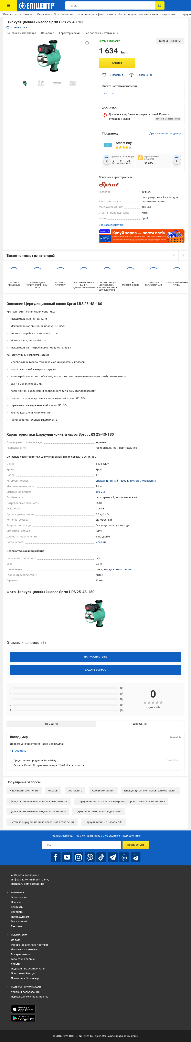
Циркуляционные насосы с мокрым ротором (39, 801)
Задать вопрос (95, 669)
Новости (16, 902)
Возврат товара (21, 954)
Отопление (75, 790)
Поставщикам (20, 916)
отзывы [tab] (49, 723)
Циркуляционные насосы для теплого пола (38, 811)
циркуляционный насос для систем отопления (126, 480)
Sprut (145, 218)
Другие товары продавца (165, 133)
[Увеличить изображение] (87, 43)
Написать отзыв (95, 656)
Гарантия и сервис (23, 959)
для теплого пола (120, 569)
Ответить (18, 750)
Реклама (16, 926)
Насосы (53, 790)
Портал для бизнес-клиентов (29, 996)
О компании (19, 897)
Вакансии (17, 911)
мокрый (101, 542)
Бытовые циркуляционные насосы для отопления (42, 822)
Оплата (15, 939)
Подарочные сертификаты (28, 968)
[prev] (173, 255)
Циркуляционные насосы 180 (103, 822)
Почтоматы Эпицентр (25, 978)
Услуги (15, 963)
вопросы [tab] (137, 723)
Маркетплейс (19, 921)
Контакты (17, 906)
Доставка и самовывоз (26, 949)
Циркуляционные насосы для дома (98, 811)
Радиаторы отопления (24, 790)
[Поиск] (160, 5)
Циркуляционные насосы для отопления (150, 790)
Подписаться (135, 845)
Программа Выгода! (23, 973)
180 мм (100, 491)
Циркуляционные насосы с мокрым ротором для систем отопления (121, 801)
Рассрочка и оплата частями (29, 944)
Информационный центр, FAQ (30, 879)
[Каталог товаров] (8, 5)
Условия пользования (25, 991)
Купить (117, 62)
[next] (183, 255)
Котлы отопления (103, 790)
